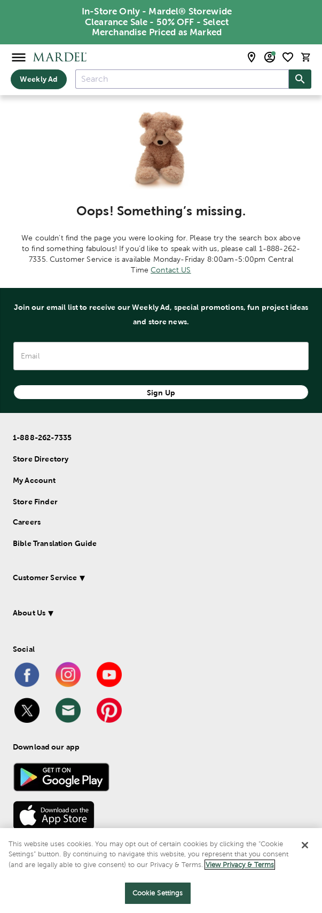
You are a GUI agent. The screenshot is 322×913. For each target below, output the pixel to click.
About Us (29, 612)
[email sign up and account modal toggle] (269, 57)
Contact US (171, 270)
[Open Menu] (19, 57)
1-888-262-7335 (42, 437)
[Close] (305, 845)
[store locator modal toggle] (251, 57)
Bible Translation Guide (55, 543)
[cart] (306, 57)
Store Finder (35, 501)
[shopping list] (287, 57)
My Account (34, 480)
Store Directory (40, 459)
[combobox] (182, 79)
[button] (150, 579)
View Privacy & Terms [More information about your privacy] (240, 865)
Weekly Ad (39, 79)
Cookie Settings (157, 893)
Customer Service (45, 577)
